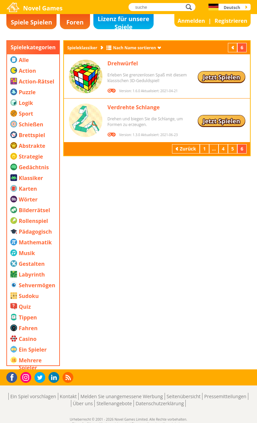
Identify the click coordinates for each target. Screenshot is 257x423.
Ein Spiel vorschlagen (33, 396)
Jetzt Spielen (221, 77)
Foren (75, 22)
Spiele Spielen (31, 22)
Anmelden (191, 20)
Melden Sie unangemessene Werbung (121, 396)
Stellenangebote (114, 403)
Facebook (13, 376)
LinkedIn (55, 377)
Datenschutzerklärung (160, 403)
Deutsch (232, 7)
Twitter (41, 378)
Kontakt (68, 396)
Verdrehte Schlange (133, 107)
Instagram (26, 377)
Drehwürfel (122, 63)
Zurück (233, 47)
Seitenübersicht (184, 396)
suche (190, 7)
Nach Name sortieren (134, 48)
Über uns (83, 403)
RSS (68, 377)
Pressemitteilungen (225, 396)
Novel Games (43, 8)
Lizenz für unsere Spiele (123, 22)
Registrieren (231, 20)
